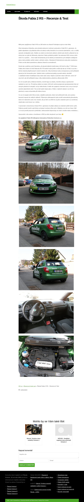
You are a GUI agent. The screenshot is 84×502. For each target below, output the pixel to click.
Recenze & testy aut (30, 386)
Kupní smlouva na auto (64, 487)
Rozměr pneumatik (63, 491)
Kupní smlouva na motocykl (66, 489)
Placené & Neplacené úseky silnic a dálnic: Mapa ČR (41, 477)
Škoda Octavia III (12, 491)
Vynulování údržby (63, 480)
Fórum (45, 11)
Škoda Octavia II (12, 489)
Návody (36, 11)
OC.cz (20, 386)
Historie (17, 11)
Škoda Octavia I (12, 486)
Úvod (9, 11)
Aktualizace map (62, 475)
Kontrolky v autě (62, 484)
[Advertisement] (49, 32)
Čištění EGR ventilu (63, 482)
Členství (27, 11)
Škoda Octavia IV (12, 493)
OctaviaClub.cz (10, 4)
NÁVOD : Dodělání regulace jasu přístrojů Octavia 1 (64, 440)
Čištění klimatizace (63, 477)
